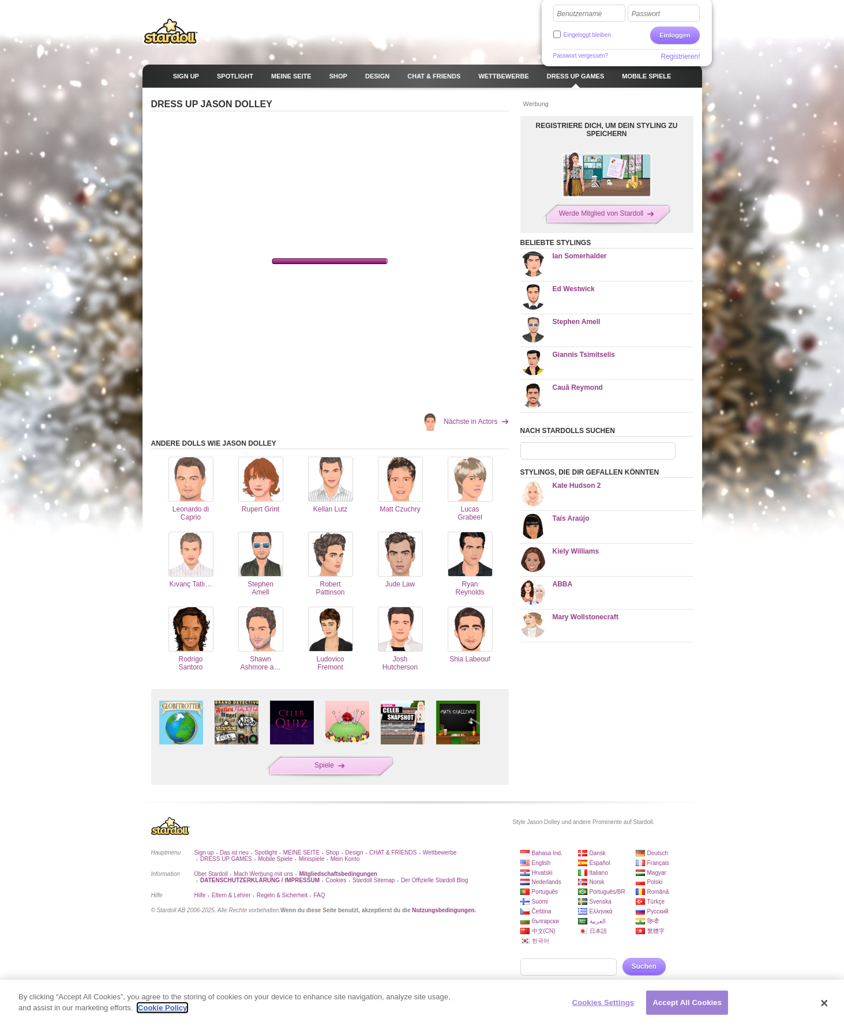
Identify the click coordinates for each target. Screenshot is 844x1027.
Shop (332, 852)
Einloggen (674, 35)
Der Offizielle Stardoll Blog (434, 880)
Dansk (598, 853)
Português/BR (607, 892)
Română (658, 892)
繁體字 (656, 931)
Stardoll (170, 31)
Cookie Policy (162, 1007)
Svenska (601, 901)
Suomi (540, 901)
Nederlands (546, 882)
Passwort (646, 14)
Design (354, 852)
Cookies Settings (603, 1002)
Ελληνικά (601, 911)
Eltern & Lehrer (231, 895)
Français (658, 863)
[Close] (824, 1003)
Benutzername (579, 14)
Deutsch (658, 853)
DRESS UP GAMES (226, 859)
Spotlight (265, 852)
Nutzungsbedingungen (443, 910)
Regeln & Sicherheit (282, 895)
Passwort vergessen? (581, 55)
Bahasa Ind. (547, 853)
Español (600, 863)
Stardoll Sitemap (373, 880)
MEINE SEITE (301, 852)
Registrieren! (680, 56)
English (541, 863)
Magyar (656, 873)
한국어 (540, 941)
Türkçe (656, 901)
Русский (658, 911)
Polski (655, 882)
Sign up (204, 852)
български (545, 921)
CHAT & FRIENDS (393, 852)
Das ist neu (234, 852)
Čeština (542, 911)
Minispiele (311, 859)
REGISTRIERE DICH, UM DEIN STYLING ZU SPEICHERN (606, 130)
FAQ (319, 895)
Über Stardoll (211, 874)
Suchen (644, 966)
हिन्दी (653, 921)
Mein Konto (345, 859)
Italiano (599, 873)
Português (545, 892)
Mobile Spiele (275, 859)
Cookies (335, 880)
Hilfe (200, 895)
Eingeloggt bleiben (587, 35)
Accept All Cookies (687, 1002)
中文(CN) (544, 931)
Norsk (597, 882)
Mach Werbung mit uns (263, 874)
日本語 (598, 931)
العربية (598, 921)
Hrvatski (542, 873)
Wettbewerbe (440, 852)
